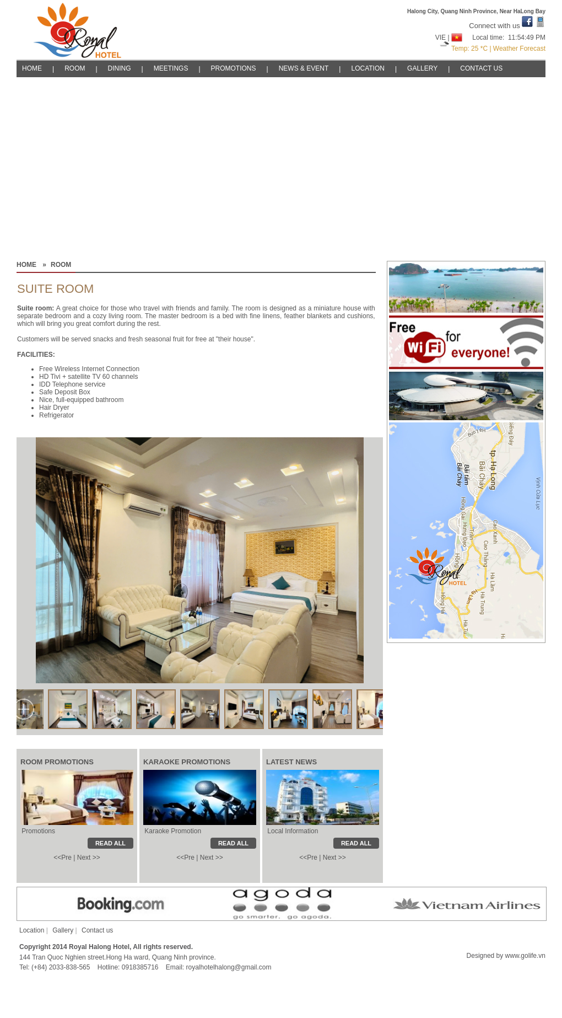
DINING (119, 68)
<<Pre (62, 857)
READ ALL (356, 843)
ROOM (74, 68)
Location (31, 930)
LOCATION (367, 68)
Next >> (88, 857)
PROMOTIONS (233, 68)
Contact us (97, 930)
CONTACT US (481, 68)
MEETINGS (171, 68)
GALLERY (422, 68)
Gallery (62, 930)
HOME (32, 68)
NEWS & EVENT (304, 68)
